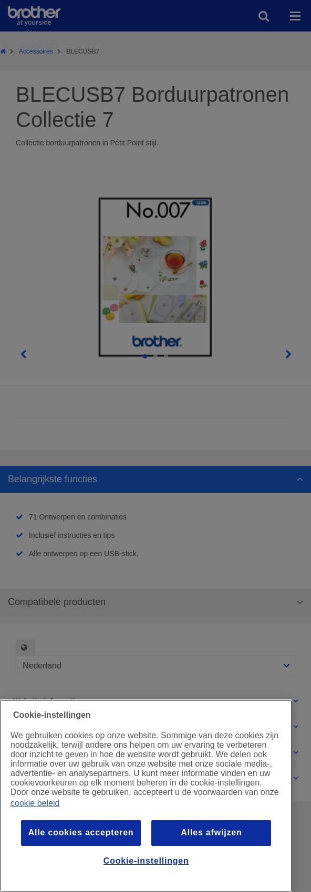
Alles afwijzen (211, 832)
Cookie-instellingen (146, 860)
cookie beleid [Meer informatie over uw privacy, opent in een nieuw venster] (35, 803)
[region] (146, 795)
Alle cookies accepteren (81, 832)
